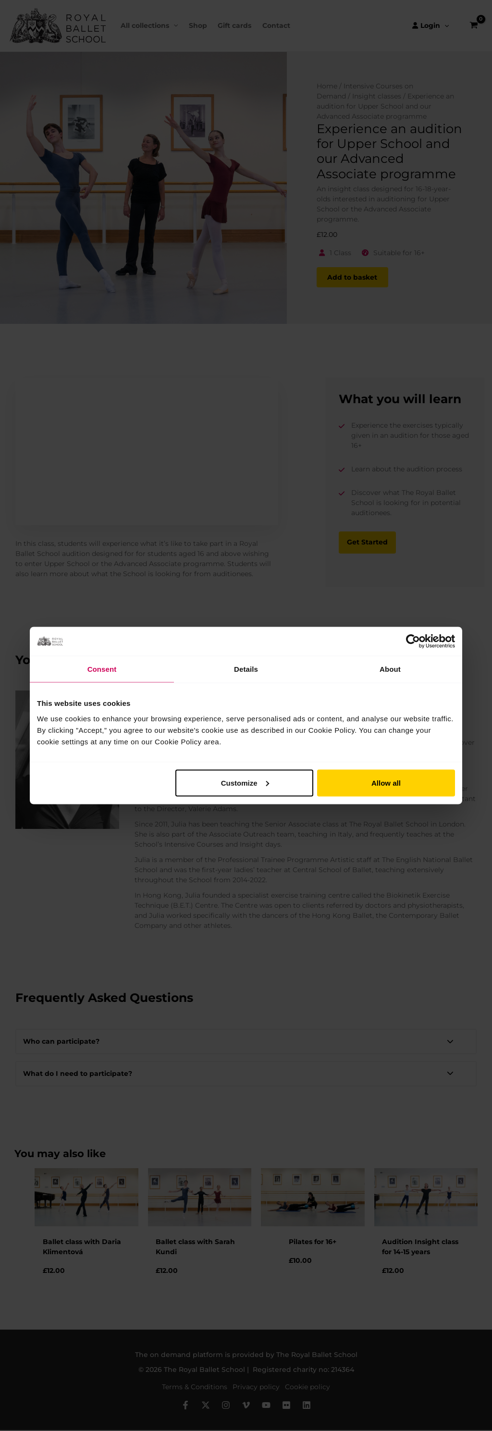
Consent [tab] (102, 669)
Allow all (386, 782)
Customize (245, 782)
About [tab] (390, 669)
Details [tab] (246, 669)
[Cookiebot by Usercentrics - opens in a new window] (413, 641)
